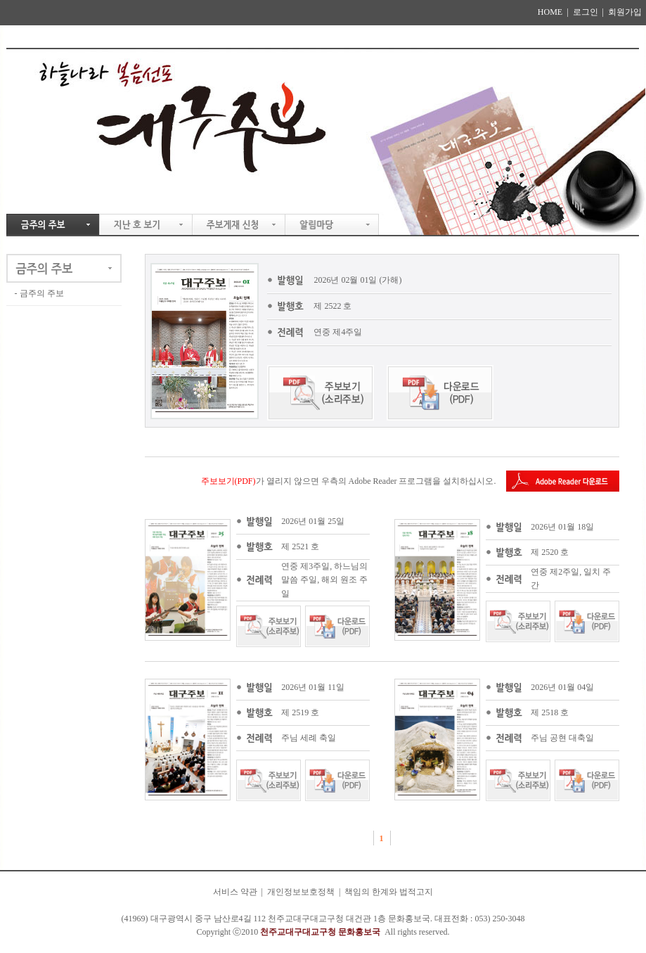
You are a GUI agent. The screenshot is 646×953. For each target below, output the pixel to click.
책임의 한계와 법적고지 (388, 892)
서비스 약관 (235, 892)
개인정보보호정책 (301, 892)
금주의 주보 (42, 293)
